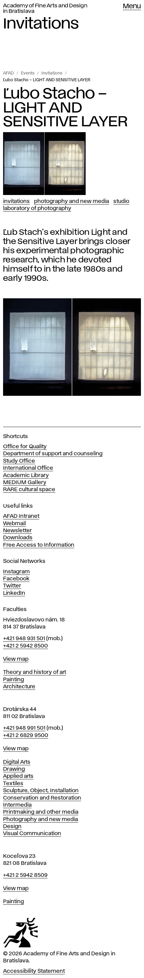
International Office (28, 468)
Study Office (19, 461)
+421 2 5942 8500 (25, 646)
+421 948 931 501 (24, 638)
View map (16, 659)
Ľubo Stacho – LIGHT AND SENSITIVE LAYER (46, 80)
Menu (132, 6)
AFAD (8, 73)
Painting (13, 679)
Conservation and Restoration (42, 798)
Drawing (14, 769)
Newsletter (17, 530)
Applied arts (18, 776)
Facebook (16, 578)
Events (27, 73)
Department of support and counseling (53, 453)
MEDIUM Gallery (24, 482)
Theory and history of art (34, 672)
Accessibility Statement (34, 971)
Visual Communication (32, 833)
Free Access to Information (38, 545)
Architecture (19, 686)
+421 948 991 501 (24, 728)
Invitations (51, 73)
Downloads (18, 537)
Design (12, 826)
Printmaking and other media (40, 812)
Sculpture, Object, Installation (41, 790)
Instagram (16, 571)
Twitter (12, 585)
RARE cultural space (29, 489)
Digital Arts (16, 762)
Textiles (13, 783)
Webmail (14, 523)
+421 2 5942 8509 (25, 875)
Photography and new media (40, 819)
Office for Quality (25, 446)
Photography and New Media (71, 201)
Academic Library (26, 475)
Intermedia (17, 805)
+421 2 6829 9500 (25, 735)
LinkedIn (14, 593)
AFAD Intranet (21, 516)
